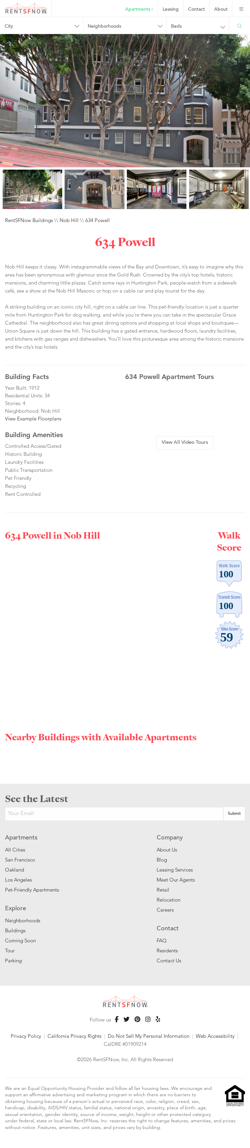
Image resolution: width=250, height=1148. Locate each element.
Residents (167, 950)
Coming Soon (20, 940)
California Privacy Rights (74, 1036)
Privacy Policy (26, 1036)
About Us (167, 849)
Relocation (168, 900)
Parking (13, 960)
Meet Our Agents (176, 880)
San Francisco (20, 859)
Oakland (14, 870)
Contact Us (169, 960)
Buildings (15, 930)
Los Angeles (18, 880)
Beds (176, 26)
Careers (165, 910)
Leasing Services (175, 870)
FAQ (162, 940)
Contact (196, 9)
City (9, 26)
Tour (10, 950)
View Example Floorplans (33, 418)
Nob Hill (69, 220)
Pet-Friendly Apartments (32, 890)
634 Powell (97, 220)
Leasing (171, 9)
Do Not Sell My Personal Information (148, 1036)
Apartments (139, 9)
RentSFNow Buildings (29, 220)
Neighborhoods (104, 26)
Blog (162, 859)
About (221, 9)
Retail (163, 890)
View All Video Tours (185, 442)
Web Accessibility (215, 1036)
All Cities (15, 849)
